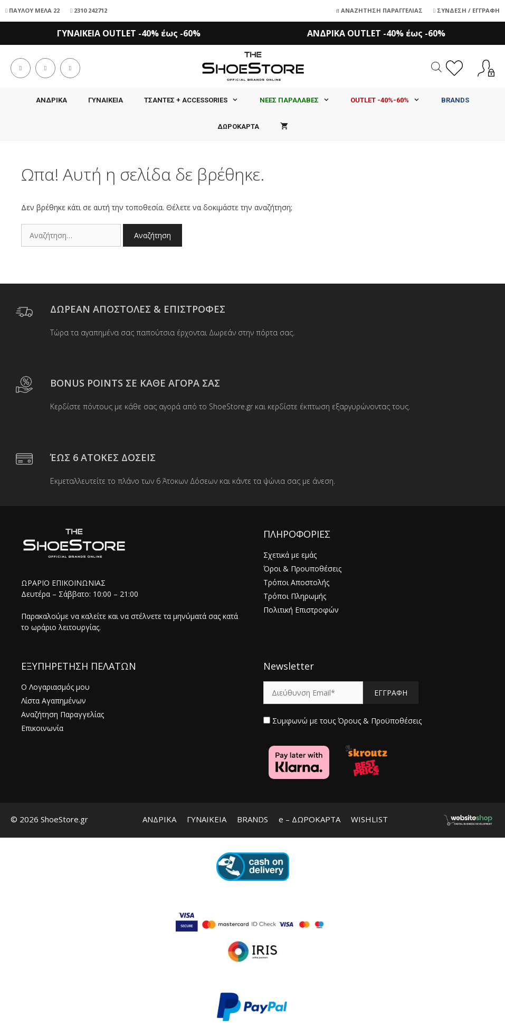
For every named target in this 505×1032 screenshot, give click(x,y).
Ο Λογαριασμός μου (55, 687)
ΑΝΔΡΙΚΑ (51, 100)
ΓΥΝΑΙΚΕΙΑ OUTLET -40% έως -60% (129, 33)
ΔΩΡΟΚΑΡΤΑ (238, 126)
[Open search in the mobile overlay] (436, 67)
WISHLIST (369, 819)
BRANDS (252, 819)
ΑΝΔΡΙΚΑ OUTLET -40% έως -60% (376, 33)
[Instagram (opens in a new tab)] (45, 68)
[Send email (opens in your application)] (70, 68)
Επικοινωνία (42, 728)
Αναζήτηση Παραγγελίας (379, 10)
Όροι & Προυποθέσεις (302, 569)
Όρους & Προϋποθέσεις (380, 721)
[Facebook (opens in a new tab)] (21, 68)
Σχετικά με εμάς (290, 555)
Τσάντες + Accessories (196, 100)
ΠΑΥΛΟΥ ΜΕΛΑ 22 (32, 10)
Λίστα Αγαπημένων (53, 701)
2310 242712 (88, 10)
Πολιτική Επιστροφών (301, 610)
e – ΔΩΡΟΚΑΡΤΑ (309, 819)
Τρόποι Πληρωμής (294, 596)
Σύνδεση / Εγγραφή (466, 10)
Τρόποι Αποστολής (296, 582)
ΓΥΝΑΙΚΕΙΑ (105, 100)
